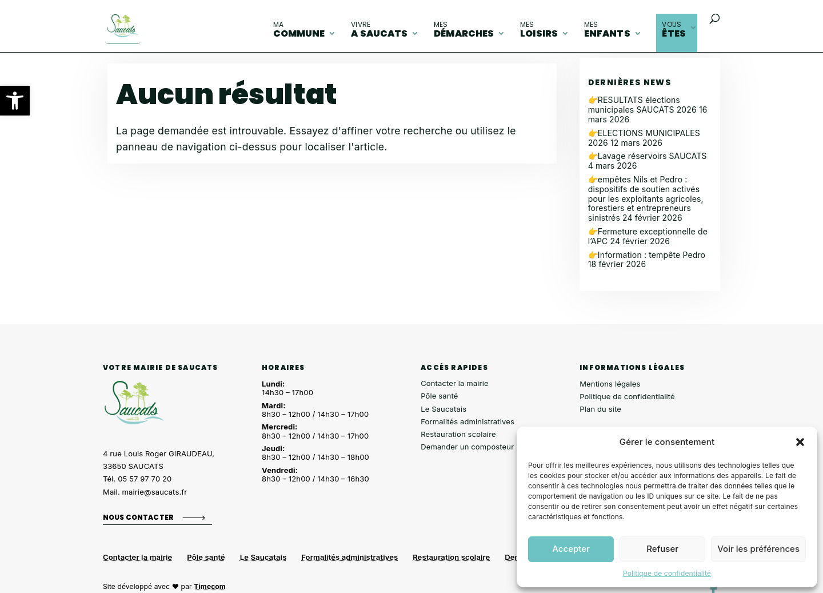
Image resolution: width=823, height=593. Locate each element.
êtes (674, 29)
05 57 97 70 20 (144, 478)
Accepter (571, 548)
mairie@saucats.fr (154, 491)
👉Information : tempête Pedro (646, 255)
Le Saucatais (443, 408)
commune (299, 29)
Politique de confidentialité (667, 573)
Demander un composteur (467, 446)
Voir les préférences (758, 548)
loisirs (539, 29)
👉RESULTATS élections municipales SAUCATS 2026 (642, 104)
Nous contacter (138, 517)
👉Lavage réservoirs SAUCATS (647, 156)
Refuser (662, 548)
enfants (607, 29)
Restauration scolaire (458, 434)
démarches (464, 29)
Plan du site (600, 408)
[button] (15, 101)
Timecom (210, 586)
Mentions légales (610, 383)
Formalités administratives (467, 421)
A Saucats (379, 29)
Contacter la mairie (455, 383)
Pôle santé (439, 395)
